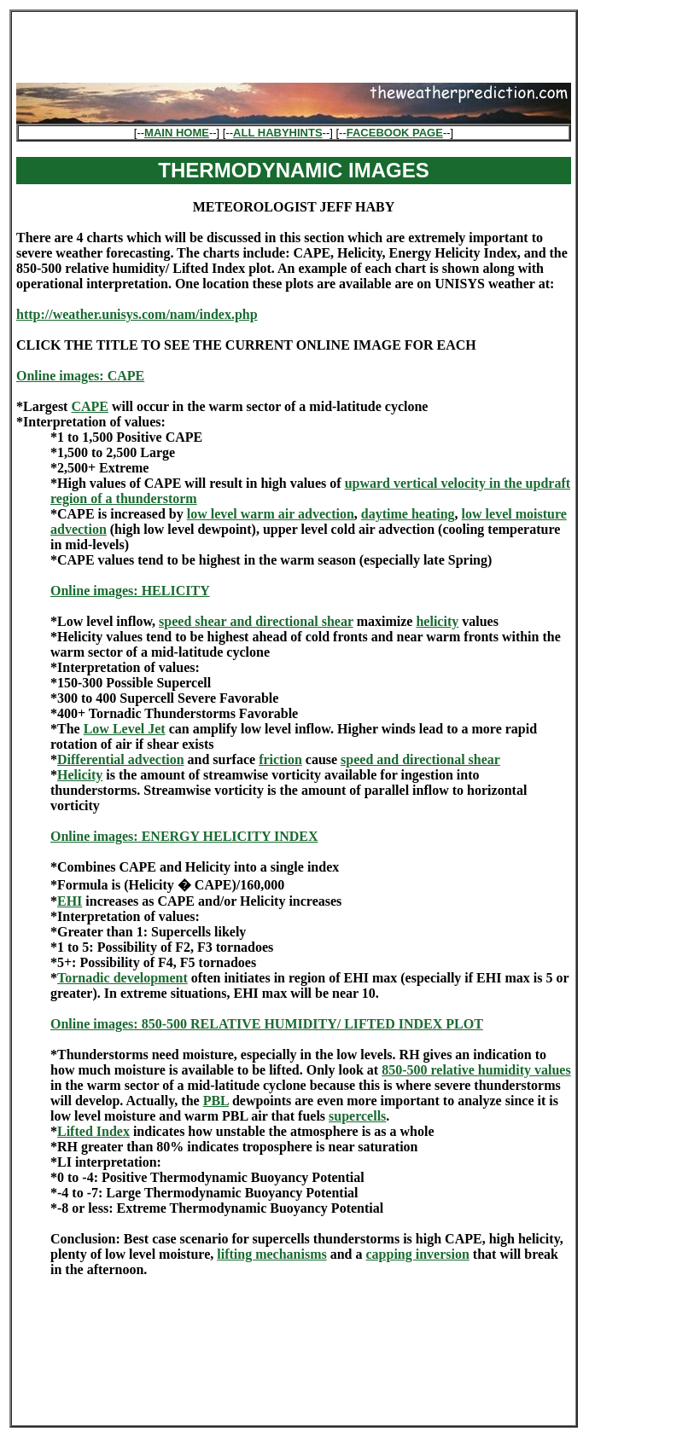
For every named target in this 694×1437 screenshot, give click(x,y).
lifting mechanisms (271, 1254)
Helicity (79, 775)
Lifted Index (93, 1131)
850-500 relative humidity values (476, 1070)
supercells (357, 1116)
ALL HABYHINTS (277, 132)
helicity (437, 621)
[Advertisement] (293, 41)
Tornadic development (122, 978)
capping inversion (417, 1254)
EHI (69, 901)
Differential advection (120, 759)
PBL (216, 1100)
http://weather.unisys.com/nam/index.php (137, 314)
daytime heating (408, 514)
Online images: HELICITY (130, 590)
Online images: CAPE (80, 375)
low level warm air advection (270, 514)
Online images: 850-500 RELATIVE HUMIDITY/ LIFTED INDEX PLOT (266, 1024)
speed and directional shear (420, 759)
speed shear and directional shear (256, 621)
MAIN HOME (176, 132)
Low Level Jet (125, 728)
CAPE (89, 406)
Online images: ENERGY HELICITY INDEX (184, 836)
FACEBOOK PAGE (395, 132)
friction (280, 759)
